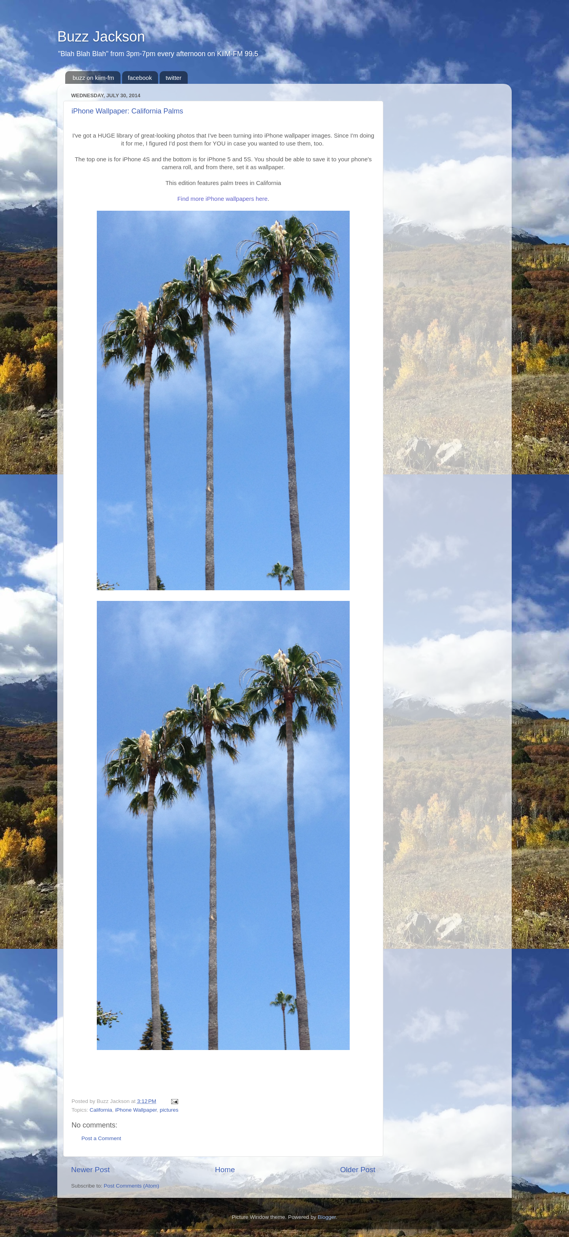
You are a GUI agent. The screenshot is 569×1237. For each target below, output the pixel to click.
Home (225, 1169)
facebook (140, 77)
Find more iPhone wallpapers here (222, 198)
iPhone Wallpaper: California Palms (127, 111)
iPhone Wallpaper (135, 1110)
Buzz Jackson (101, 36)
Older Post (357, 1169)
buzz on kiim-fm (93, 77)
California (101, 1110)
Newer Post (90, 1169)
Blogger (327, 1217)
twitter (173, 77)
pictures (169, 1110)
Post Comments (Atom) (131, 1186)
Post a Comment (101, 1138)
